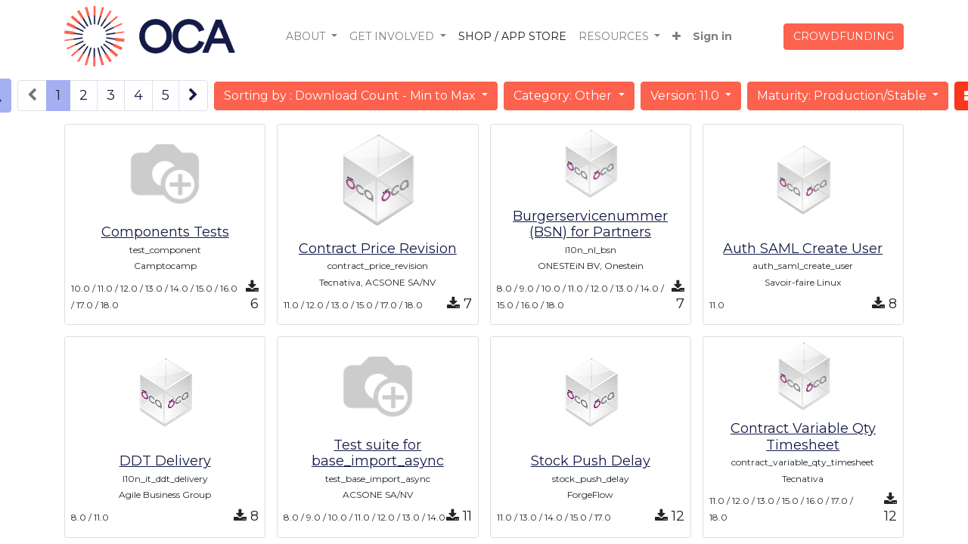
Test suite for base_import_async (378, 453)
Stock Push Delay (590, 461)
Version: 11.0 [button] (686, 95)
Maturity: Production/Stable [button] (843, 95)
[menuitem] (512, 37)
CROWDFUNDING (843, 36)
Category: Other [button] (564, 95)
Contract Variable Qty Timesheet (803, 436)
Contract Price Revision (378, 248)
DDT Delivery (165, 461)
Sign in (712, 36)
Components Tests (165, 232)
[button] (676, 37)
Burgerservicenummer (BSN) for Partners (590, 224)
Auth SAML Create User (803, 248)
